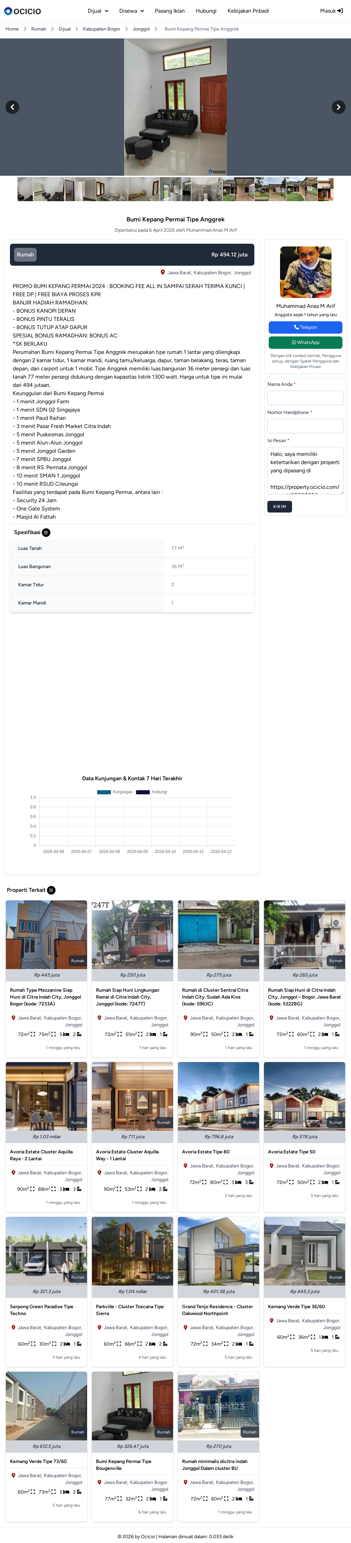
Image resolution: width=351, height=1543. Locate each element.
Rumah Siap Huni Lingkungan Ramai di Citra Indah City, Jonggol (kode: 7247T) (127, 997)
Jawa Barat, (180, 273)
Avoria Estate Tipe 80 (206, 1152)
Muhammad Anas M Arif (305, 306)
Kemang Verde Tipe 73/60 (38, 1461)
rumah (25, 254)
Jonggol (141, 29)
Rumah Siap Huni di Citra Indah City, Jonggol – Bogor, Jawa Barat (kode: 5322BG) (304, 997)
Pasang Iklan (170, 11)
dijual (98, 11)
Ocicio (148, 1537)
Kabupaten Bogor (101, 29)
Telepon (305, 327)
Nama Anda (281, 384)
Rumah (38, 29)
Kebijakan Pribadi (248, 11)
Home (12, 29)
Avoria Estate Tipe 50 (291, 1152)
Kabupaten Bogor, (213, 273)
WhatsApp (305, 342)
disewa (131, 11)
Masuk (331, 11)
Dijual (65, 29)
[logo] (22, 10)
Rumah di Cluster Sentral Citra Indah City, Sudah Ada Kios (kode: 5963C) (215, 997)
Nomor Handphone (289, 412)
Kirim (279, 506)
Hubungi (206, 11)
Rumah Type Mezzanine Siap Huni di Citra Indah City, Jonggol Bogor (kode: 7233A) (45, 997)
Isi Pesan (278, 441)
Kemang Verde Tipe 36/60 (296, 1307)
